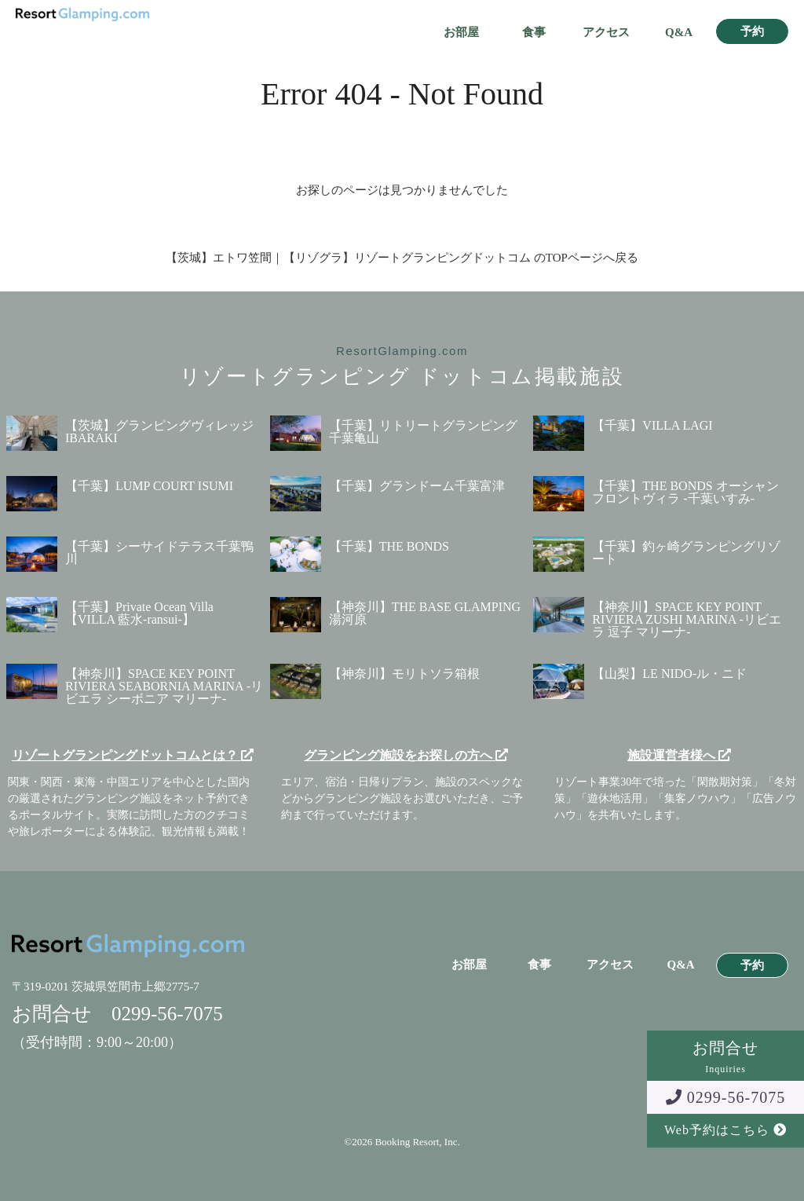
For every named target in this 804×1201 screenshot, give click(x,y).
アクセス (606, 32)
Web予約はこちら (725, 1130)
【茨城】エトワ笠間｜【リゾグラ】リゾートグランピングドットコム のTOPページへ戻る (402, 257)
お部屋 (461, 32)
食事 (534, 32)
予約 (752, 32)
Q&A (679, 32)
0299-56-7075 (725, 1097)
